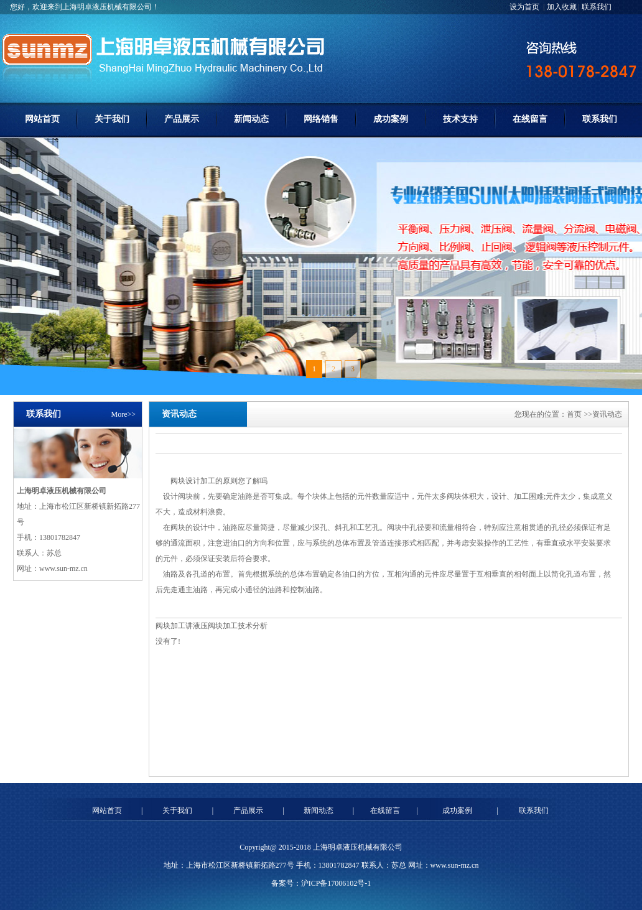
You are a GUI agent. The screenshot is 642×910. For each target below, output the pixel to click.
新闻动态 (251, 119)
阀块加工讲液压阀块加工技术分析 (212, 625)
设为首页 (525, 6)
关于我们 (112, 119)
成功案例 (390, 119)
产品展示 (181, 119)
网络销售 (321, 119)
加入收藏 (562, 6)
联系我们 (597, 6)
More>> (123, 414)
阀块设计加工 (192, 480)
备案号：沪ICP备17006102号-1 (321, 883)
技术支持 (460, 119)
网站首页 (42, 119)
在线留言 (530, 119)
